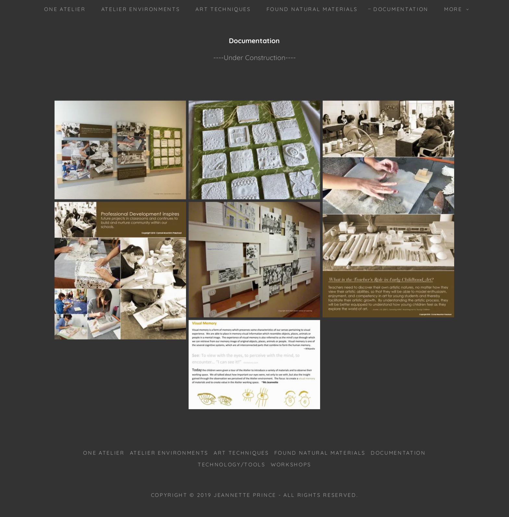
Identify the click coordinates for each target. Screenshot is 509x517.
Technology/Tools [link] (232, 464)
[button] (454, 9)
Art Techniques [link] (223, 9)
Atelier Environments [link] (140, 9)
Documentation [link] (400, 9)
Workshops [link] (291, 464)
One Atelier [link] (64, 9)
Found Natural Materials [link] (312, 9)
